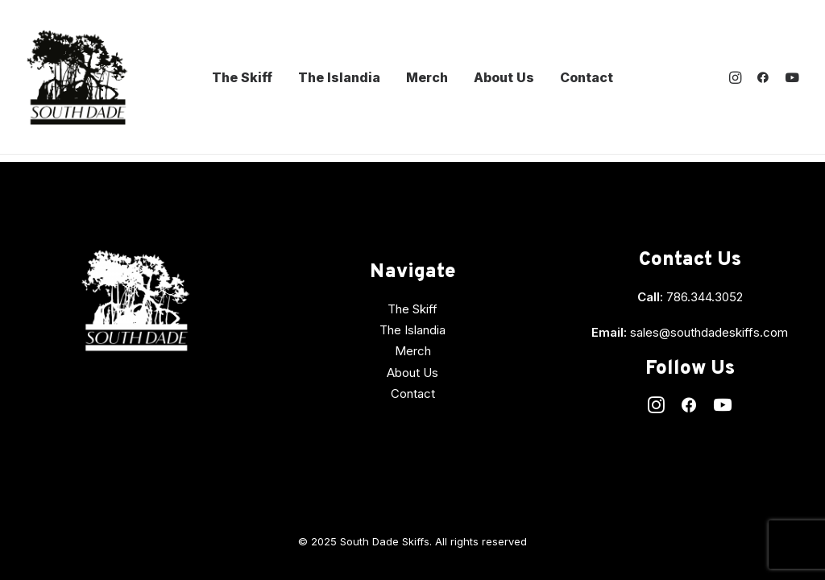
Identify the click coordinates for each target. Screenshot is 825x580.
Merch (427, 77)
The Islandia (339, 77)
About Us (504, 77)
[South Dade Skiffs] (77, 77)
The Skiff (242, 77)
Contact (586, 77)
